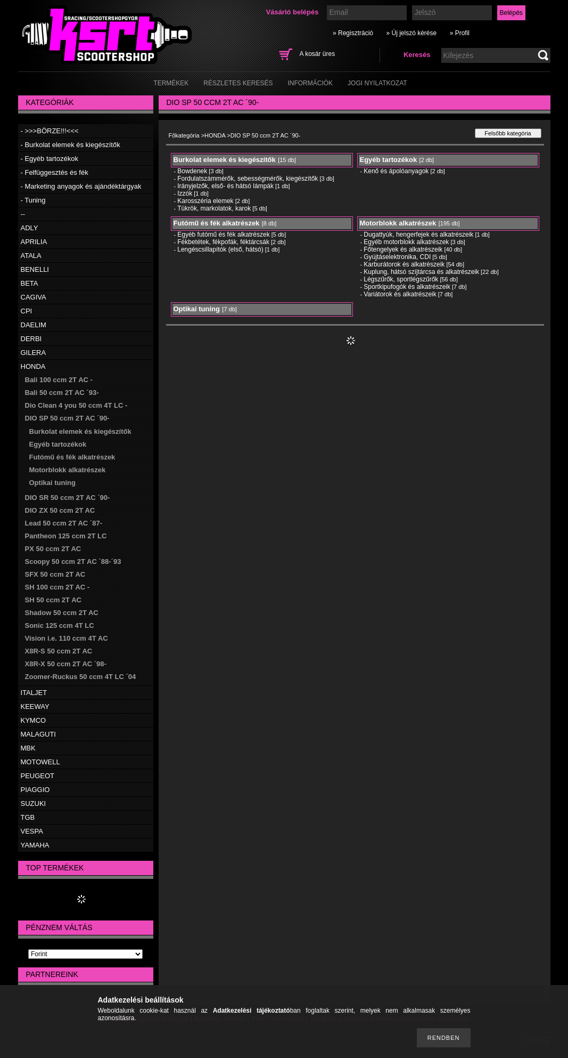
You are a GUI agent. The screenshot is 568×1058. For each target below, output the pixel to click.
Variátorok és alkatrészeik (400, 294)
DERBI (31, 339)
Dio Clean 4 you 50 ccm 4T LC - (76, 405)
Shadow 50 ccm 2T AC (61, 613)
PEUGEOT (38, 776)
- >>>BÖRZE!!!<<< (50, 131)
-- (23, 214)
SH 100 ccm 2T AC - (57, 587)
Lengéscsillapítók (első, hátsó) (220, 249)
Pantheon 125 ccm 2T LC (66, 536)
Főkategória (184, 135)
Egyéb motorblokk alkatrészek (406, 242)
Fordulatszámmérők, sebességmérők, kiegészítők (247, 178)
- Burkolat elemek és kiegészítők (70, 145)
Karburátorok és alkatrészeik (404, 264)
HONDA (33, 366)
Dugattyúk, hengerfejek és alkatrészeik (418, 234)
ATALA (31, 256)
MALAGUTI (38, 734)
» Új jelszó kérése (411, 33)
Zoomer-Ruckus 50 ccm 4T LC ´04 (80, 677)
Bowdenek (192, 171)
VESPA (32, 831)
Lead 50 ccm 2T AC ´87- (63, 523)
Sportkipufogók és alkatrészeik (407, 286)
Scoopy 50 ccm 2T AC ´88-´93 (73, 562)
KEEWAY (35, 706)
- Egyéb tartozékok (49, 159)
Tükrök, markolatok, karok (214, 208)
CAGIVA (33, 297)
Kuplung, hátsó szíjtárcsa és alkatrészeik (421, 272)
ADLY (29, 228)
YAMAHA (35, 845)
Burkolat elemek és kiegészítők (80, 431)
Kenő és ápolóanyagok (396, 171)
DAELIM (33, 325)
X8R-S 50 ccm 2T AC (59, 651)
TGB (28, 817)
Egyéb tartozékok (58, 444)
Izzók (184, 193)
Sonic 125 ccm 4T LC (59, 625)
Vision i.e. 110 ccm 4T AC (66, 638)
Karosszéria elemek (205, 201)
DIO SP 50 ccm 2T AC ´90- (67, 418)
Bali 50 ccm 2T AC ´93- (62, 393)
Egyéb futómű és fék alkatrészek (223, 234)
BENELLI (35, 269)
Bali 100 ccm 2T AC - (59, 380)
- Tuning (33, 200)
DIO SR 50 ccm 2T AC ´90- (67, 498)
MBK (28, 748)
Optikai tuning (52, 483)
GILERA (33, 353)
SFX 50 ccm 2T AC (55, 574)
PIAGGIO (35, 790)
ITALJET (34, 693)
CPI (26, 311)
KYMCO (33, 720)
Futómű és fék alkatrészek (72, 457)
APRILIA (34, 242)
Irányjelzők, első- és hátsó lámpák (225, 186)
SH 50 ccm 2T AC (53, 600)
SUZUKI (33, 803)
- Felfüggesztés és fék (54, 172)
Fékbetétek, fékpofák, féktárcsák (223, 242)
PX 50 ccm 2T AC (53, 549)
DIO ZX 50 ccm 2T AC (60, 510)
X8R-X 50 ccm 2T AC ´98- (65, 664)
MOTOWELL (40, 762)
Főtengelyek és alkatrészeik (403, 249)
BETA (29, 283)
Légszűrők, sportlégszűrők (401, 279)
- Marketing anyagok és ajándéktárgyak (81, 186)
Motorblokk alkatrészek (67, 470)
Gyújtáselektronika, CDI (397, 257)
